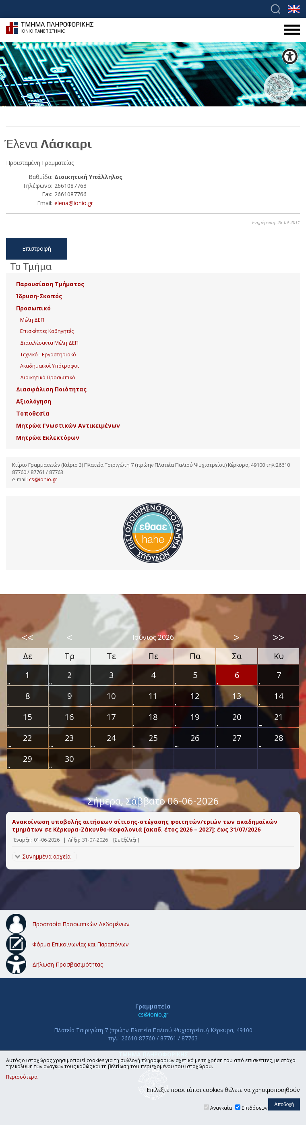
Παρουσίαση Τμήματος (50, 284)
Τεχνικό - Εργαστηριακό (48, 354)
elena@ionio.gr (73, 203)
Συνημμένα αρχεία (46, 856)
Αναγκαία (221, 1107)
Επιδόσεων (254, 1107)
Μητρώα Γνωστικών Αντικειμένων (68, 425)
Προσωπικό (33, 308)
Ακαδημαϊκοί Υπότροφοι (49, 365)
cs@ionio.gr (43, 479)
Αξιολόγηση (33, 401)
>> (278, 637)
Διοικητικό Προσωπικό (47, 377)
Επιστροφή (36, 248)
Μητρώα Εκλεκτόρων (47, 437)
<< (27, 637)
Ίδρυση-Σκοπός (39, 296)
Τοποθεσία (33, 413)
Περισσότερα (21, 1077)
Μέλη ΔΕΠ (32, 319)
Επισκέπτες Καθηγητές (47, 331)
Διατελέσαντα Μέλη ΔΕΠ (49, 342)
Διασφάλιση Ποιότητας (51, 389)
